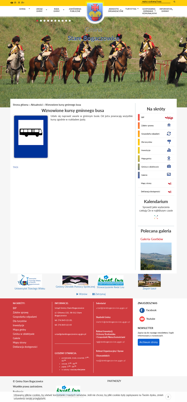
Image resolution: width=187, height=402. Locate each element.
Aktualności (37, 104)
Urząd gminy (42, 10)
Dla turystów (146, 142)
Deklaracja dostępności (150, 191)
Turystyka (132, 9)
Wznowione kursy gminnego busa (63, 104)
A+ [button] (22, 2)
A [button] (19, 2)
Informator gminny (166, 10)
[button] (11, 2)
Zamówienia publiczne (75, 10)
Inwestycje (145, 150)
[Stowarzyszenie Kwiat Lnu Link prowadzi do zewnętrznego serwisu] (68, 390)
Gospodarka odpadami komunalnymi (149, 11)
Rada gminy (59, 10)
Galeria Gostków (152, 239)
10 (70, 21)
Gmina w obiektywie (150, 167)
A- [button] (15, 2)
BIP (142, 117)
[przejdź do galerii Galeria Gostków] (156, 256)
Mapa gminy (146, 158)
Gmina (25, 9)
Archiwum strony (148, 342)
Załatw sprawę (147, 125)
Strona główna (20, 104)
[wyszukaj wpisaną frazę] (175, 1)
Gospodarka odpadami (150, 134)
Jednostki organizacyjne (115, 10)
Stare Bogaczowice (93, 38)
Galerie (144, 175)
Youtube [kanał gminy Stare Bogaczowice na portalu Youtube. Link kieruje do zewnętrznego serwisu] (147, 319)
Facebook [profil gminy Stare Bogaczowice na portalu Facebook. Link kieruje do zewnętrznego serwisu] (147, 310)
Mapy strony (146, 183)
